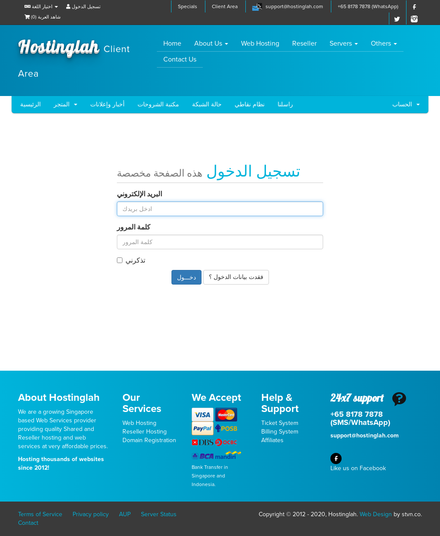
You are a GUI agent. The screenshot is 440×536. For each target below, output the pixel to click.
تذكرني (131, 260)
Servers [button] (344, 43)
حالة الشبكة (207, 104)
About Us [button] (211, 43)
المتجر (65, 104)
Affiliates (272, 440)
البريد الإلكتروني (139, 194)
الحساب (406, 104)
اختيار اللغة (41, 6)
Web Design (376, 514)
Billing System (279, 431)
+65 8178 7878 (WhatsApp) (368, 6)
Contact (28, 523)
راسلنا (285, 104)
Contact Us (179, 59)
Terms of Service (40, 514)
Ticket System (279, 423)
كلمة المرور (133, 227)
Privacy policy (91, 514)
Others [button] (384, 43)
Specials (187, 6)
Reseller (304, 43)
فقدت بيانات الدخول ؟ (236, 277)
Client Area (225, 6)
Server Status (159, 514)
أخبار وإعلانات (107, 104)
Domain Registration (149, 440)
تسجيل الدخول (83, 6)
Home (175, 43)
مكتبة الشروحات (158, 104)
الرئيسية (30, 104)
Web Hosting (260, 43)
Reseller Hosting (144, 431)
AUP (125, 514)
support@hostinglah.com (294, 6)
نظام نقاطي (250, 104)
